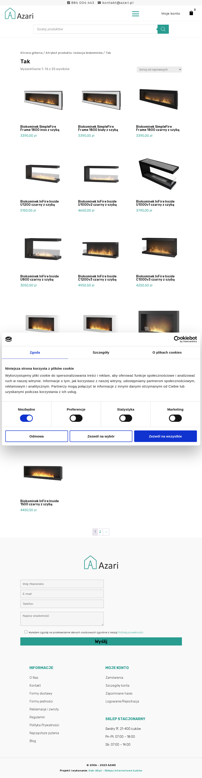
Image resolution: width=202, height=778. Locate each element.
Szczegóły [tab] (101, 352)
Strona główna (31, 52)
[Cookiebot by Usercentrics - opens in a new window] (177, 339)
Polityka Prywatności (44, 725)
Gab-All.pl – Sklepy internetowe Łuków (115, 770)
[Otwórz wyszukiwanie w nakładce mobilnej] (101, 29)
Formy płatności (41, 701)
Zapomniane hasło (119, 693)
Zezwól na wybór (100, 436)
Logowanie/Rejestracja (122, 701)
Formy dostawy (41, 693)
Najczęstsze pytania (44, 733)
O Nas (34, 678)
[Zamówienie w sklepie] (159, 69)
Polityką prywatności (130, 632)
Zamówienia (114, 678)
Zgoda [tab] (35, 352)
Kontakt (35, 686)
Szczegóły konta (117, 686)
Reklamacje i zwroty (44, 709)
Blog (33, 741)
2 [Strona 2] (100, 532)
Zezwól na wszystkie (165, 436)
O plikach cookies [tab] (167, 352)
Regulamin (37, 717)
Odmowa (36, 436)
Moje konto (170, 14)
